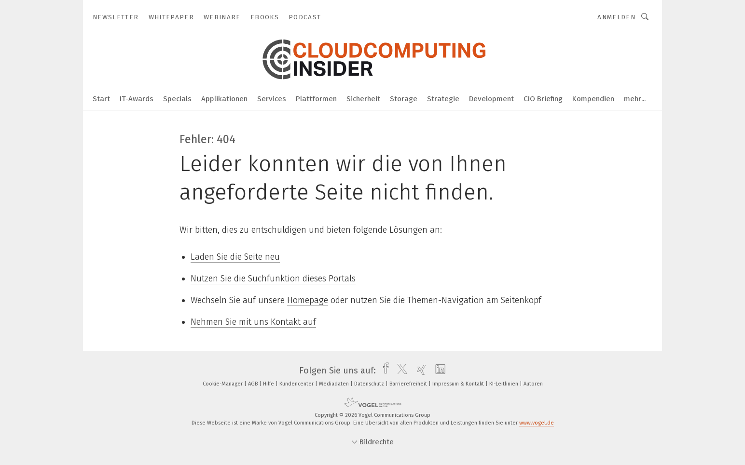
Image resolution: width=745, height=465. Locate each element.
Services (271, 98)
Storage (403, 98)
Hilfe (269, 384)
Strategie (443, 98)
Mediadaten (334, 384)
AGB (253, 384)
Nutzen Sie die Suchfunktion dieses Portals (273, 278)
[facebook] (383, 370)
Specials (177, 98)
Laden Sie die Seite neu (235, 257)
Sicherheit (363, 98)
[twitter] (400, 370)
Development (491, 98)
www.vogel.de (536, 423)
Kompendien (593, 98)
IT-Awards (136, 98)
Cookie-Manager (223, 384)
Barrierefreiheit (408, 384)
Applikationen (224, 98)
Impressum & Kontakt (458, 384)
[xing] (419, 370)
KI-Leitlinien (504, 384)
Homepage (307, 300)
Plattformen (316, 98)
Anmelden (616, 17)
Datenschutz (370, 384)
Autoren (533, 384)
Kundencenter (297, 384)
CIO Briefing (543, 98)
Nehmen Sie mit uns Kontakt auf (253, 322)
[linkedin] (437, 370)
